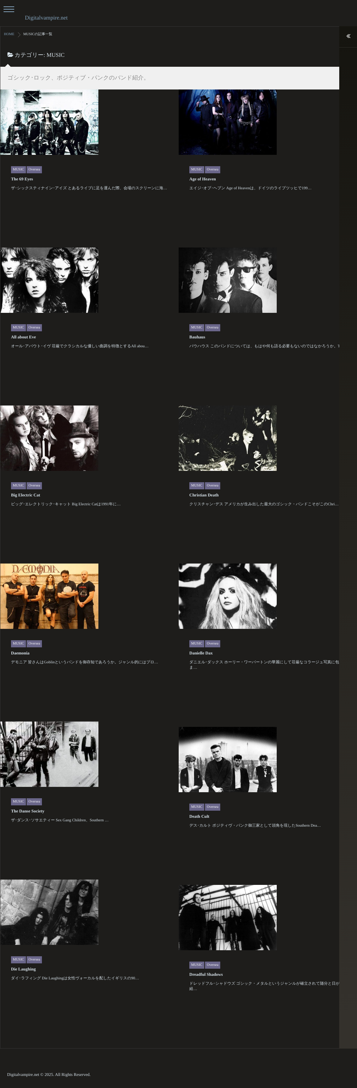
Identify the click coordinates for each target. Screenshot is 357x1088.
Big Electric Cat (53, 547)
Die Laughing (51, 1020)
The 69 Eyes (22, 232)
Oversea (34, 223)
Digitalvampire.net (46, 18)
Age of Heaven (202, 232)
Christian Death (175, 549)
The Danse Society (55, 863)
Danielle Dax (172, 707)
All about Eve (51, 390)
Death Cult (171, 870)
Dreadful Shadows (177, 1028)
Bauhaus (169, 390)
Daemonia (48, 705)
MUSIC (18, 223)
